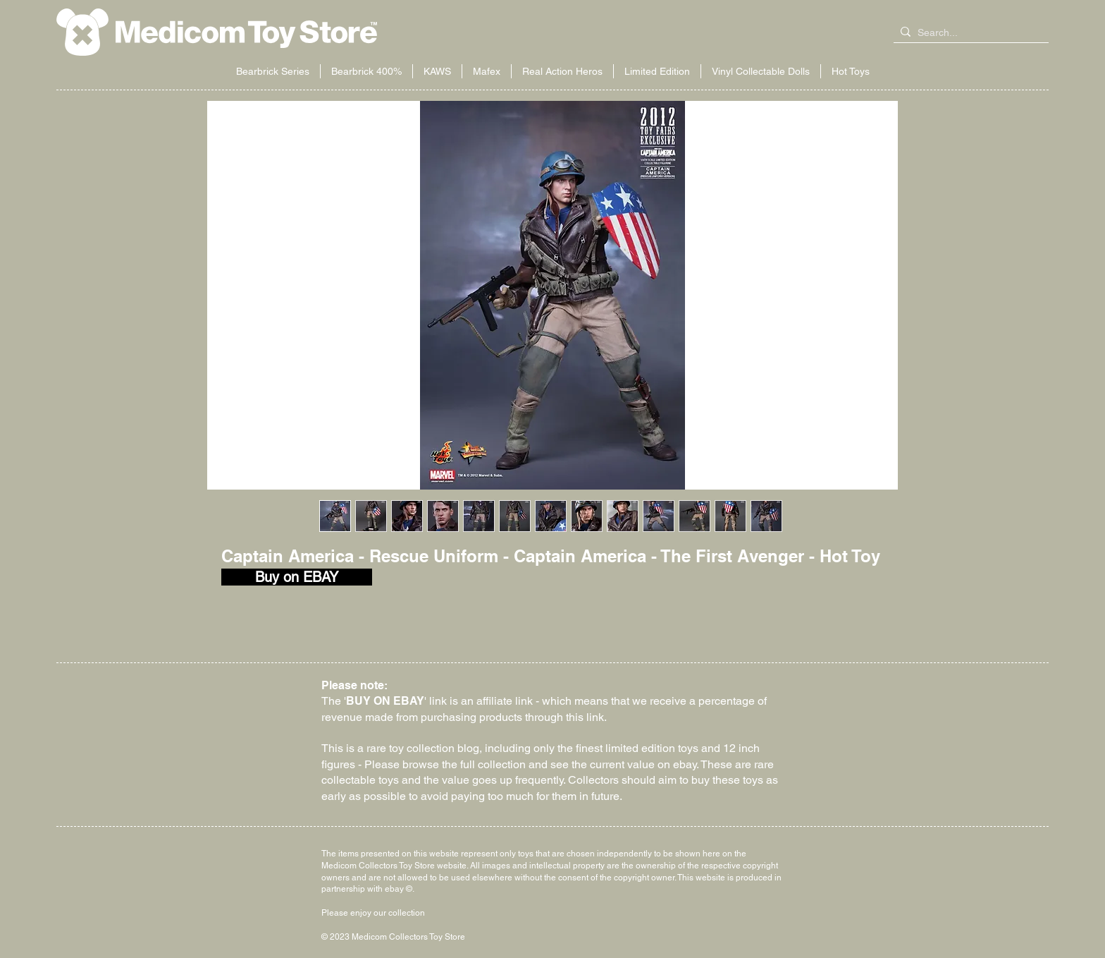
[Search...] (968, 33)
